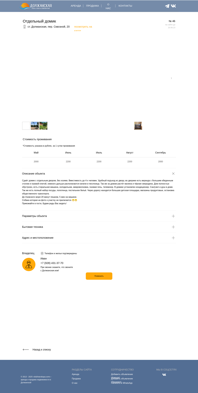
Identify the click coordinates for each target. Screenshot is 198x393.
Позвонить (98, 276)
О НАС (108, 6)
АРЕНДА (76, 5)
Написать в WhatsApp (121, 383)
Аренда (75, 374)
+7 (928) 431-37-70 (52, 263)
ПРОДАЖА (92, 5)
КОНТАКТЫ (125, 5)
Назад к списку (42, 349)
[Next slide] (171, 78)
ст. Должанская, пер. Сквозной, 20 (49, 26)
